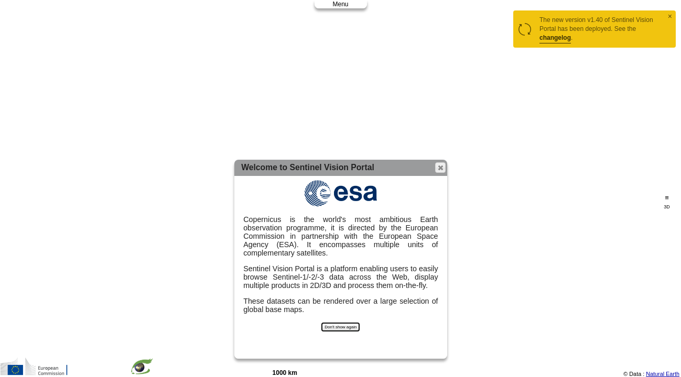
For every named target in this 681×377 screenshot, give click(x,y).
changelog (555, 37)
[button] (440, 167)
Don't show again (340, 327)
